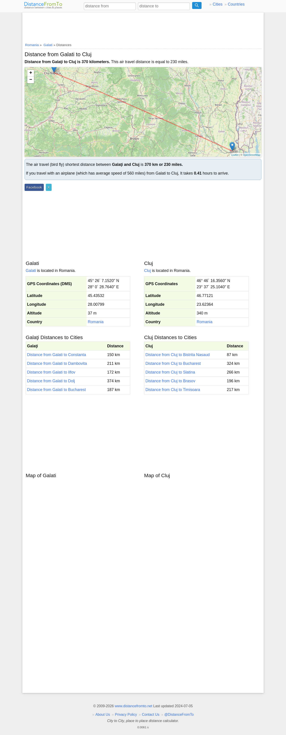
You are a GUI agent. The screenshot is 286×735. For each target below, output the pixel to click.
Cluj (147, 270)
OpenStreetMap (251, 155)
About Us (102, 714)
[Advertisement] (143, 26)
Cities (218, 4)
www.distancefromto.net (133, 706)
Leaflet (234, 155)
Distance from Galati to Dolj (51, 381)
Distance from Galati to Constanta (56, 355)
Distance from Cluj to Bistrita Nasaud (177, 355)
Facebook (34, 187)
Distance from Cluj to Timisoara (172, 389)
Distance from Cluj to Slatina (170, 372)
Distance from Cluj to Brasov (170, 381)
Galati (31, 270)
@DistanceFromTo (179, 714)
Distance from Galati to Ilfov (51, 372)
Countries (236, 4)
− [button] (30, 80)
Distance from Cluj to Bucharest (173, 363)
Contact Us (150, 714)
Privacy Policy (126, 714)
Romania (95, 322)
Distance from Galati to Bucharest (56, 389)
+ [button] (30, 73)
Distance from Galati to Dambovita (57, 363)
